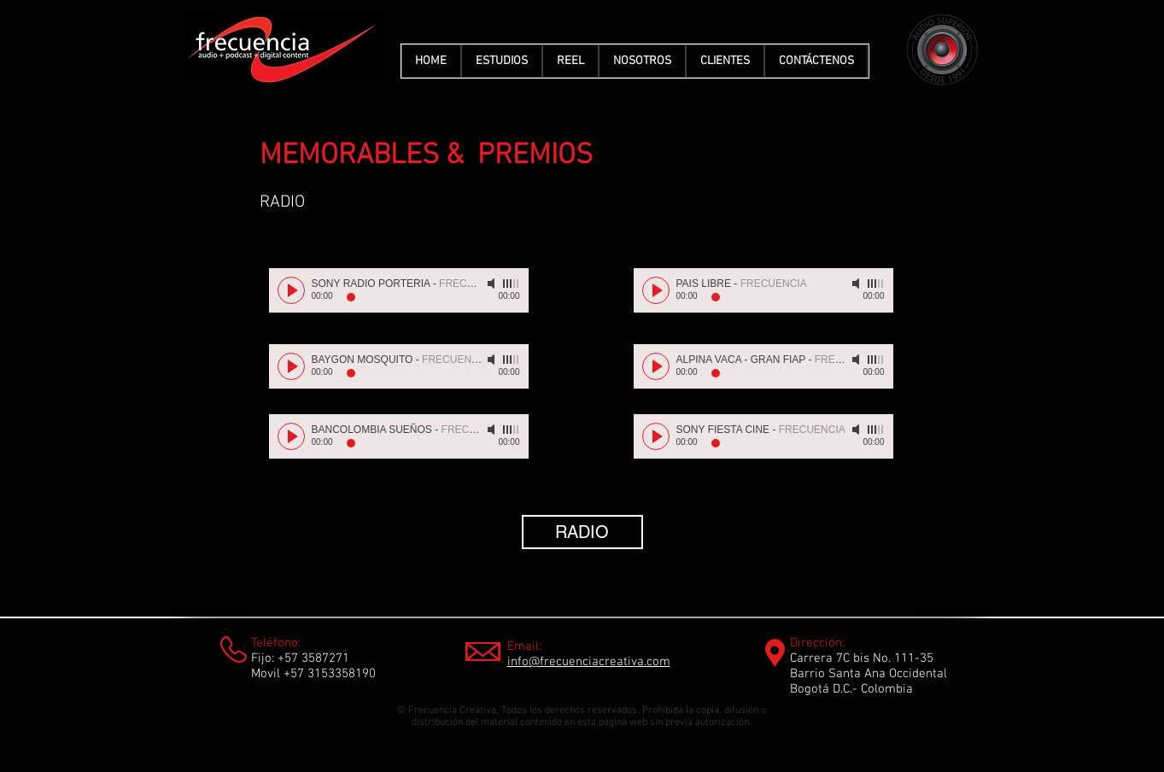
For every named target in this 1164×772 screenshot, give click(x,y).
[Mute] (492, 283)
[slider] (511, 283)
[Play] (291, 290)
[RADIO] (582, 532)
